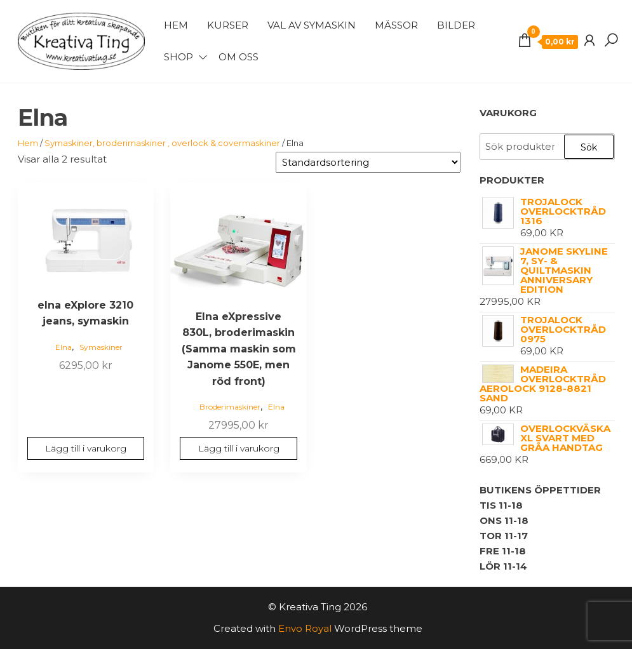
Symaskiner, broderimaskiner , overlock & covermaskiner (162, 143)
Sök (589, 147)
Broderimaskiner (229, 406)
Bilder (456, 25)
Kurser (227, 25)
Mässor (396, 25)
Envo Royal (305, 628)
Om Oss (239, 57)
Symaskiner (101, 347)
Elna (63, 347)
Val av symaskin (311, 25)
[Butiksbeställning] (368, 162)
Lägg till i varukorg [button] (85, 448)
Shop (178, 57)
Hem (176, 25)
